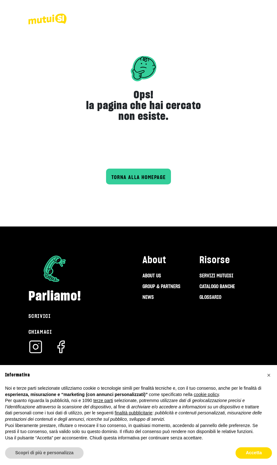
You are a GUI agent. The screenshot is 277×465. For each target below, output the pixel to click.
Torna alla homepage (138, 177)
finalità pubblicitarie (133, 412)
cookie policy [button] (206, 394)
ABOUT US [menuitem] (151, 275)
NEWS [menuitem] (148, 297)
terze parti (103, 400)
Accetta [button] (254, 452)
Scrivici (39, 316)
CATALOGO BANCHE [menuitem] (217, 286)
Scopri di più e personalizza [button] (44, 452)
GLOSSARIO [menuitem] (210, 297)
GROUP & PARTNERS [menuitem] (161, 286)
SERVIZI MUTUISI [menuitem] (216, 275)
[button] (269, 375)
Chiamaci (40, 332)
